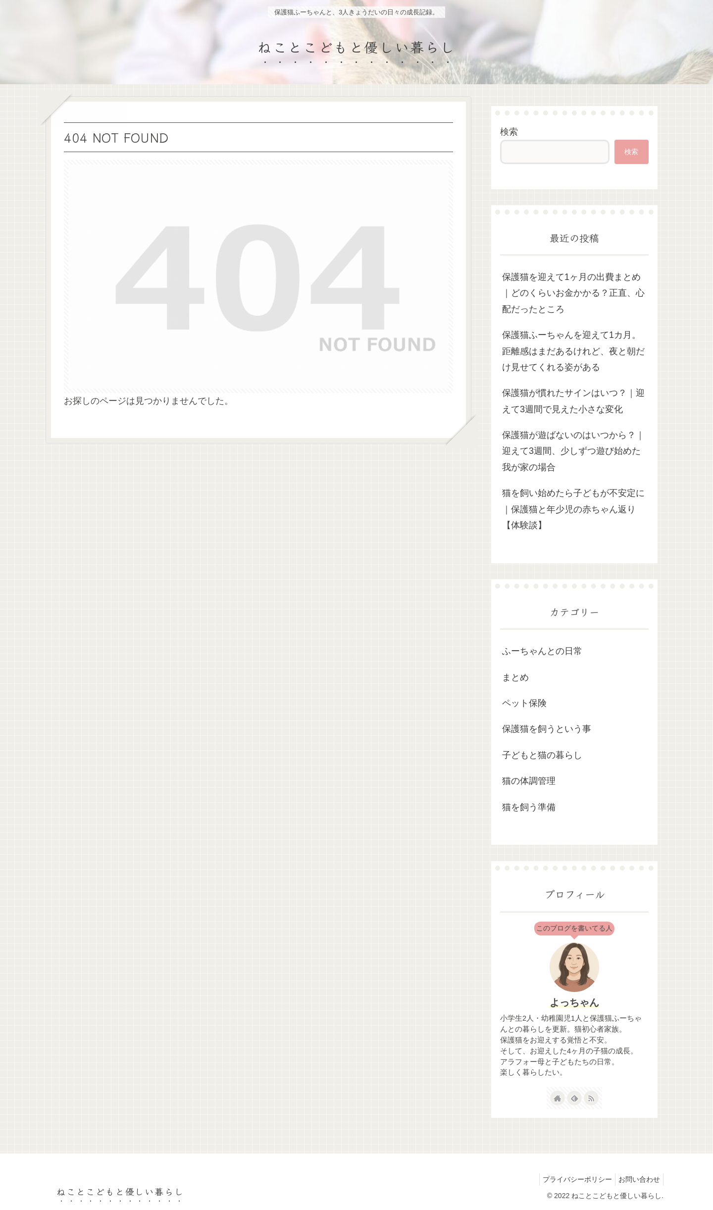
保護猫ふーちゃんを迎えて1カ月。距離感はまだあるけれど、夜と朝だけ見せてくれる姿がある (573, 351)
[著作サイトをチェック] (557, 1098)
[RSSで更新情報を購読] (591, 1098)
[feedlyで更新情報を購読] (574, 1098)
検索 (509, 132)
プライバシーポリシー (571, 1179)
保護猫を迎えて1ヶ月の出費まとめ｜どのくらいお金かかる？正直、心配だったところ (573, 293)
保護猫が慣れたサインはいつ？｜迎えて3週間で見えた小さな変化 (573, 401)
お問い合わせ (637, 1179)
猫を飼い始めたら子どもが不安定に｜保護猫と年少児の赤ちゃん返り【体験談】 (573, 509)
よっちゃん (574, 1002)
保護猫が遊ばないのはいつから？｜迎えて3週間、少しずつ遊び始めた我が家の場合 (573, 451)
